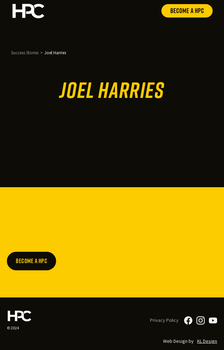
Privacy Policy (164, 320)
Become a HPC (187, 10)
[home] (28, 11)
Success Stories (25, 52)
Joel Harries (55, 52)
